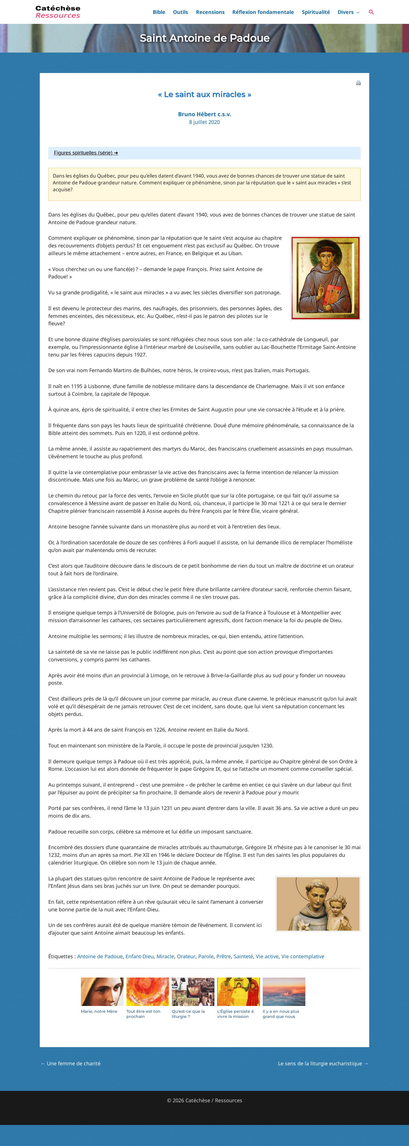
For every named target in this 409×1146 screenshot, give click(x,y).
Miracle (166, 956)
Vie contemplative (304, 956)
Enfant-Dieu (140, 956)
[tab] (204, 153)
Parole (206, 956)
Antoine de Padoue (100, 956)
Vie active (268, 956)
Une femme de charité (70, 1063)
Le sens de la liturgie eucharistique (323, 1063)
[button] (359, 12)
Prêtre (224, 956)
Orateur (187, 956)
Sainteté (244, 956)
